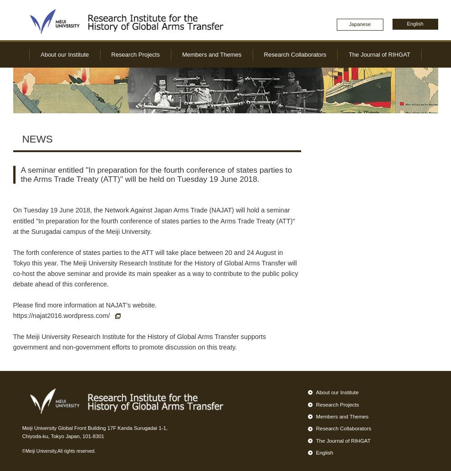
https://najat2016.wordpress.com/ (67, 315)
